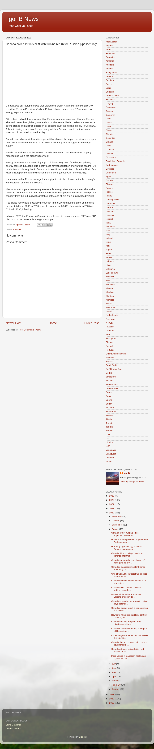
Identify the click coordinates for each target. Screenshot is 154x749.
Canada (17, 229)
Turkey (109, 430)
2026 (112, 496)
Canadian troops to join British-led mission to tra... (127, 650)
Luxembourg (112, 273)
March (115, 680)
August (115, 529)
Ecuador (110, 169)
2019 (112, 703)
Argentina (110, 57)
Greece (109, 207)
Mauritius (110, 284)
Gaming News (113, 199)
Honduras (110, 211)
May (114, 672)
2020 (112, 699)
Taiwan (109, 415)
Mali (108, 280)
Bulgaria (110, 92)
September (117, 525)
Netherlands (112, 315)
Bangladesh (111, 72)
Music (108, 303)
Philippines (111, 338)
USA (108, 446)
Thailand (110, 419)
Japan (109, 249)
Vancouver (111, 450)
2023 (112, 508)
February (116, 685)
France (109, 192)
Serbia (109, 373)
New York (110, 319)
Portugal (110, 350)
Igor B (127, 473)
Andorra (110, 49)
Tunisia (109, 427)
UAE (108, 434)
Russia (109, 361)
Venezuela (111, 454)
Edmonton (111, 173)
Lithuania (110, 269)
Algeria (109, 45)
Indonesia (110, 226)
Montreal (110, 296)
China (108, 130)
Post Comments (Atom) (30, 330)
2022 (112, 513)
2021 (112, 694)
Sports (109, 400)
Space (109, 392)
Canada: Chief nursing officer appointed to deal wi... (125, 534)
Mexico (109, 288)
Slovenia (110, 380)
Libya (108, 265)
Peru (108, 334)
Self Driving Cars (114, 369)
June (114, 668)
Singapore (111, 377)
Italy (108, 246)
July (114, 664)
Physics (109, 342)
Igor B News (23, 19)
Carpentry (110, 115)
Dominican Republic (115, 161)
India (108, 223)
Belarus (109, 76)
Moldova (110, 292)
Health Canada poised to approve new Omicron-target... (129, 540)
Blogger (82, 737)
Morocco (110, 300)
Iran (108, 230)
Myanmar (110, 307)
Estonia (109, 180)
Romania (110, 357)
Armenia (110, 61)
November (117, 516)
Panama (110, 330)
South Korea (112, 388)
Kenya (109, 253)
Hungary (110, 215)
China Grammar (13, 725)
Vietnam (110, 457)
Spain (108, 396)
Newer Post (13, 323)
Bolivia (109, 84)
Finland (109, 184)
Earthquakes (112, 165)
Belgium (110, 80)
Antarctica (111, 53)
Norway (109, 323)
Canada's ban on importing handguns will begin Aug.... (129, 629)
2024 (112, 504)
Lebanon (110, 261)
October (116, 520)
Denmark (110, 153)
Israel (108, 242)
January (116, 689)
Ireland (109, 238)
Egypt (108, 176)
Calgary (109, 103)
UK (107, 438)
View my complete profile (132, 481)
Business (110, 99)
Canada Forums (13, 728)
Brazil (108, 88)
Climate (109, 134)
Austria (109, 68)
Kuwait (109, 257)
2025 (112, 500)
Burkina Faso (112, 95)
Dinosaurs (111, 157)
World (108, 461)
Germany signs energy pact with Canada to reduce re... (126, 547)
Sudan (109, 404)
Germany (110, 203)
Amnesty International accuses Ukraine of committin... (126, 595)
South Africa (112, 384)
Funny (109, 196)
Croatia (109, 142)
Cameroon (111, 107)
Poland (109, 346)
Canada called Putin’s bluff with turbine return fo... (126, 588)
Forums (109, 188)
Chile (108, 126)
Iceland (109, 219)
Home (53, 323)
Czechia (110, 149)
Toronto (109, 423)
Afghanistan (111, 42)
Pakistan (110, 327)
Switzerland (111, 411)
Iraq (108, 234)
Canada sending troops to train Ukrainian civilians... (126, 622)
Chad (108, 118)
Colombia (110, 138)
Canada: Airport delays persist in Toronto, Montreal (126, 554)
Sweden (110, 407)
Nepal (108, 311)
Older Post (91, 323)
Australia (110, 65)
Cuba (108, 145)
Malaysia (110, 276)
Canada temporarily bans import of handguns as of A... (128, 561)
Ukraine (109, 442)
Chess (109, 122)
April (114, 676)
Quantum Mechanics (116, 354)
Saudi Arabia (112, 365)
